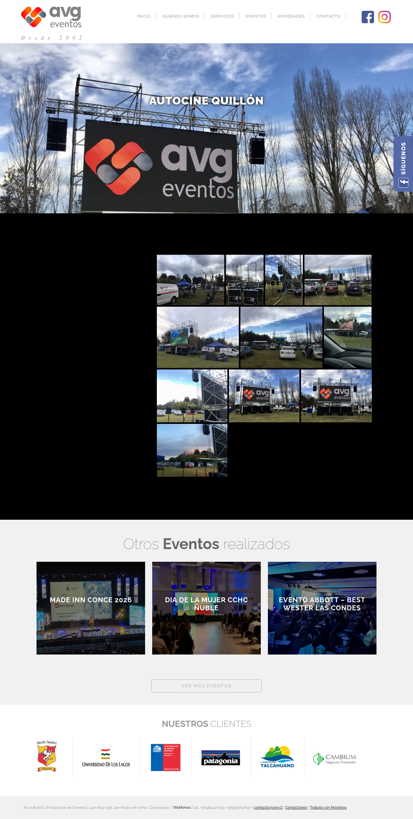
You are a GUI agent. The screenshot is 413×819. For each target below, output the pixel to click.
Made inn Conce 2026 (91, 600)
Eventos (256, 16)
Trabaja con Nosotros (328, 807)
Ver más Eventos (207, 686)
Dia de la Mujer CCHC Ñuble (206, 604)
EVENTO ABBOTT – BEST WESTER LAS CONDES (322, 604)
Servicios (222, 16)
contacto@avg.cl (268, 807)
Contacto (328, 16)
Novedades (291, 16)
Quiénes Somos (180, 16)
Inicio (144, 16)
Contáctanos (296, 807)
